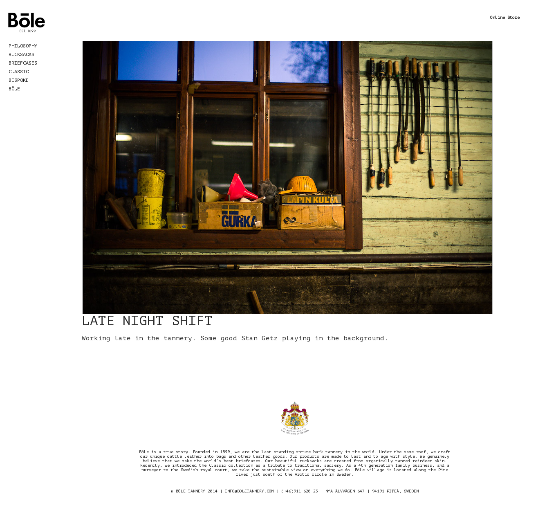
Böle (14, 89)
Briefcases (23, 63)
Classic (19, 71)
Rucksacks (21, 54)
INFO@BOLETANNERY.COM (249, 491)
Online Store (505, 17)
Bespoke (19, 80)
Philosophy (23, 46)
